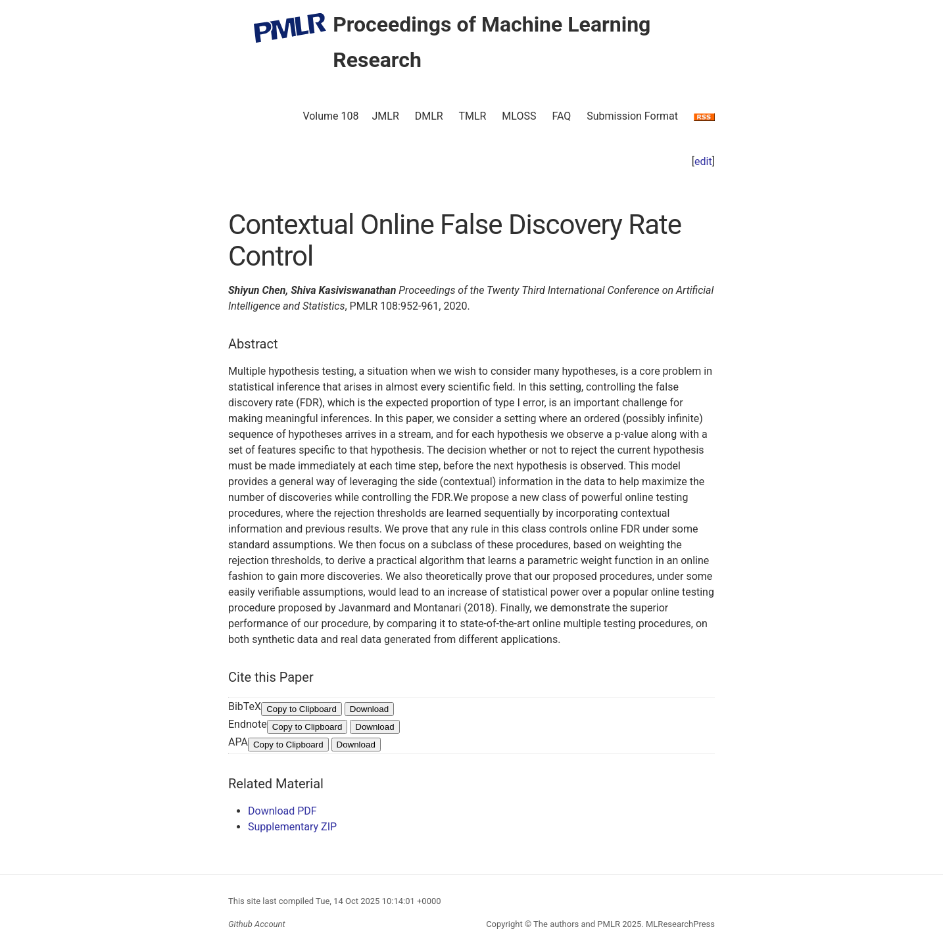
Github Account (256, 924)
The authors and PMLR (576, 924)
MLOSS (519, 116)
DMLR (429, 116)
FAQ (561, 116)
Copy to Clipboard (301, 709)
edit (703, 161)
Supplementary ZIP (292, 826)
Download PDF (282, 811)
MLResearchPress (679, 924)
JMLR (385, 116)
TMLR (472, 116)
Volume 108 (330, 116)
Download (369, 709)
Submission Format (632, 116)
